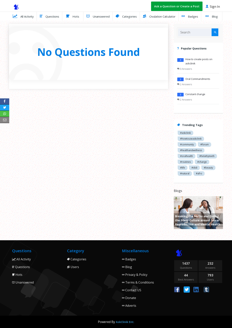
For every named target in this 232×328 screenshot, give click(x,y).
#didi (194, 167)
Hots (72, 16)
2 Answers (184, 84)
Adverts (129, 305)
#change (202, 162)
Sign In (213, 6)
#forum (204, 144)
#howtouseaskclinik (191, 138)
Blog (211, 16)
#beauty (208, 167)
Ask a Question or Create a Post (176, 6)
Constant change (195, 94)
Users (73, 267)
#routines (185, 162)
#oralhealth (186, 156)
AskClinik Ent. (125, 322)
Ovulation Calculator (159, 16)
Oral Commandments (197, 79)
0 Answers (184, 69)
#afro (199, 173)
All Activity (23, 16)
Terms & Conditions (138, 282)
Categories (126, 16)
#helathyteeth (206, 156)
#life (182, 167)
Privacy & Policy (134, 275)
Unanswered (98, 16)
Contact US (131, 290)
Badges (190, 16)
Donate (129, 298)
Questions (49, 16)
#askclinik (185, 133)
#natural (184, 173)
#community (187, 144)
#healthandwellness (191, 150)
